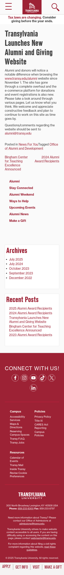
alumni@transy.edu (18, 133)
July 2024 (16, 264)
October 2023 (19, 268)
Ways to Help (19, 201)
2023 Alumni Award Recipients (30, 335)
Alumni (14, 181)
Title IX (38, 420)
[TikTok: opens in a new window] (42, 377)
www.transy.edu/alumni (21, 78)
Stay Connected (21, 188)
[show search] (56, 7)
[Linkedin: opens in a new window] (33, 387)
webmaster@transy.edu (43, 538)
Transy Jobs (17, 442)
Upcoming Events (22, 207)
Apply (6, 566)
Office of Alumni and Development (31, 146)
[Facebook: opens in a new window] (15, 377)
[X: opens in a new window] (51, 377)
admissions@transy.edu (31, 523)
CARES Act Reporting (41, 426)
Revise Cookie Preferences (18, 474)
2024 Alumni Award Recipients (47, 159)
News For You (28, 144)
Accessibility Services (17, 418)
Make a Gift (17, 221)
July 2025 (16, 259)
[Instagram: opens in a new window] (24, 377)
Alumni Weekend (21, 194)
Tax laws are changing (24, 17)
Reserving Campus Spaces (19, 433)
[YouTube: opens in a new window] (33, 377)
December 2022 (20, 278)
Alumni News (19, 214)
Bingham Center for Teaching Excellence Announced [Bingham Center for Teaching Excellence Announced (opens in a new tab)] (16, 163)
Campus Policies (39, 433)
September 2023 (21, 273)
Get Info (21, 567)
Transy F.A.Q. (17, 438)
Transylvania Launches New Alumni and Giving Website (29, 320)
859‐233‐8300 (26, 508)
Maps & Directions (16, 425)
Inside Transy (17, 469)
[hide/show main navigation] (8, 6)
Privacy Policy (42, 416)
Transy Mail (16, 465)
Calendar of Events (17, 459)
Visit (36, 567)
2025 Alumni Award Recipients (30, 308)
